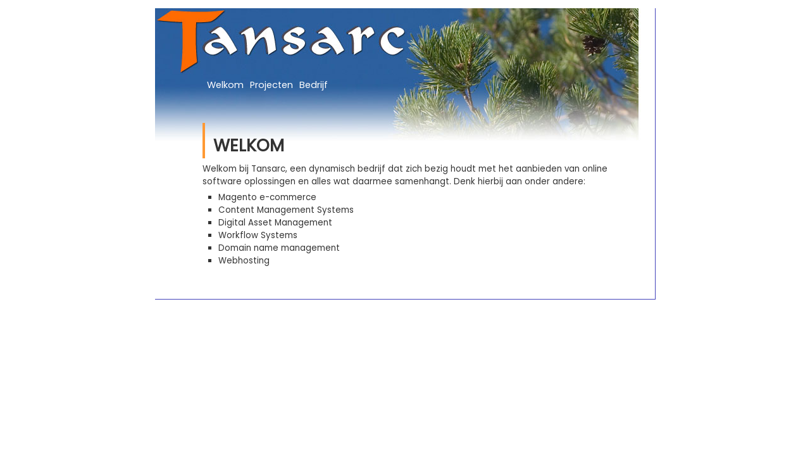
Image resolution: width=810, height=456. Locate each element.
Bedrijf (313, 85)
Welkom (225, 85)
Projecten (271, 85)
